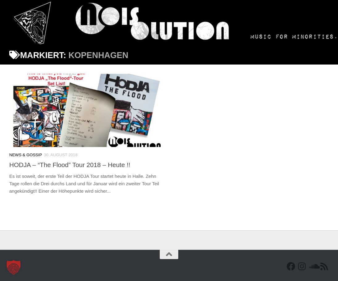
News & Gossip (25, 155)
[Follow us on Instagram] (302, 266)
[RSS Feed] (324, 266)
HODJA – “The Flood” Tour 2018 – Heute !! (69, 164)
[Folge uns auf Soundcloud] (313, 266)
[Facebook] (291, 266)
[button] (13, 267)
